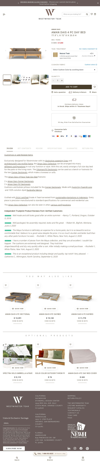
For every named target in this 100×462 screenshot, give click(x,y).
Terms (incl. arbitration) (10, 442)
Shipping (72, 396)
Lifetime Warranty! (77, 406)
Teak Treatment (58, 49)
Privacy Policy (23, 442)
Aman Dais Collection (46, 163)
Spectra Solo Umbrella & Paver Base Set (17, 373)
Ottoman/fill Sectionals (46, 169)
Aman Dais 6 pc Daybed (82, 314)
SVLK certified (22, 197)
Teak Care (72, 415)
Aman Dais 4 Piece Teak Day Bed (23, 177)
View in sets (17, 321)
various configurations (61, 205)
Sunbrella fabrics (34, 190)
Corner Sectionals (19, 172)
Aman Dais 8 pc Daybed (50, 314)
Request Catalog (76, 408)
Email (6, 423)
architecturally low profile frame (18, 163)
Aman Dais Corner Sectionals (21, 181)
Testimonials (74, 410)
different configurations (14, 166)
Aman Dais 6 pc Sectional (17, 314)
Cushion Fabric (58, 65)
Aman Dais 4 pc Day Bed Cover (82, 373)
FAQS (70, 418)
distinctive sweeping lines (56, 161)
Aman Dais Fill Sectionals (19, 184)
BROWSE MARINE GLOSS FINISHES (34, 2)
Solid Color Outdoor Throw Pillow (50, 373)
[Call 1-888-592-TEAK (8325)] (50, 453)
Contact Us (73, 413)
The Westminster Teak (78, 403)
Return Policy (75, 398)
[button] (18, 3)
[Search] (87, 14)
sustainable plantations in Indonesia (72, 197)
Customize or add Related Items (18, 155)
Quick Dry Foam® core (82, 187)
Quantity (55, 76)
